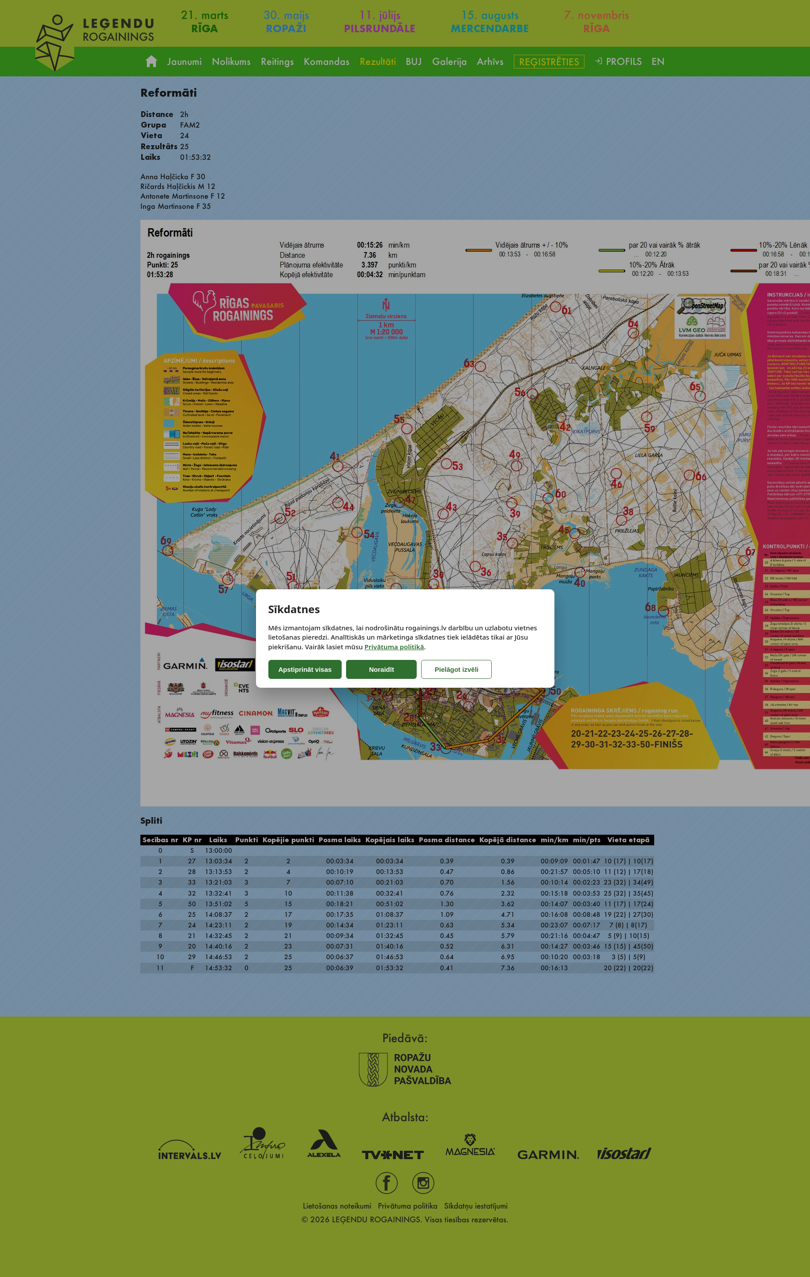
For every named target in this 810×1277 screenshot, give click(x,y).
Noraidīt (381, 669)
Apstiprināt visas (305, 669)
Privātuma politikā (394, 646)
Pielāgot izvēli (456, 669)
